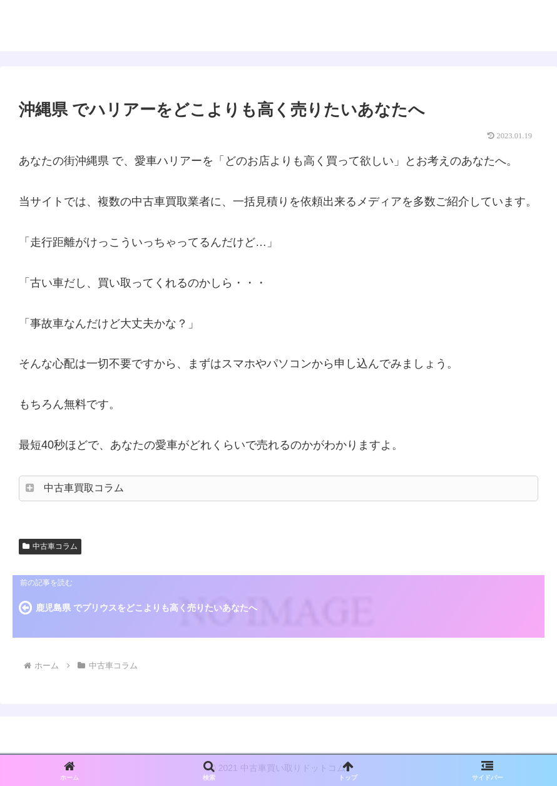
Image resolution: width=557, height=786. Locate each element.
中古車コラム (50, 546)
